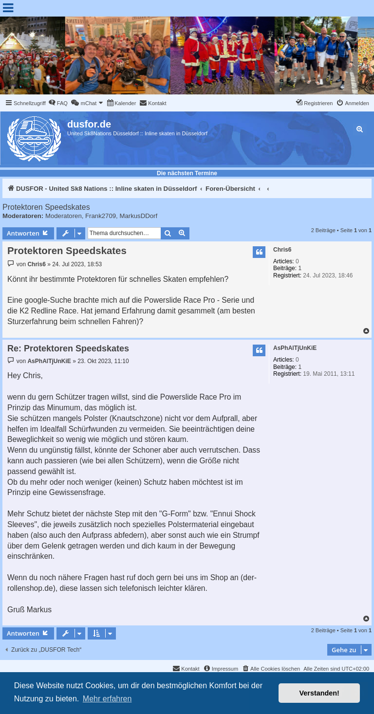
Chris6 (282, 249)
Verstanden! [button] (319, 693)
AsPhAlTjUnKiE (295, 348)
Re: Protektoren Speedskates (68, 348)
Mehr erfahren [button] (107, 699)
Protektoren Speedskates (46, 207)
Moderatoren (63, 216)
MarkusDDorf (138, 216)
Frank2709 (100, 216)
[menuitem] (58, 103)
